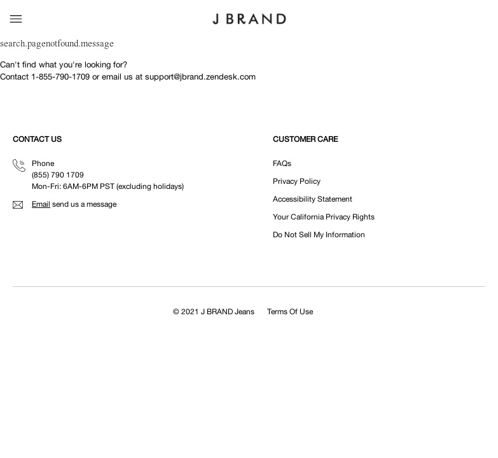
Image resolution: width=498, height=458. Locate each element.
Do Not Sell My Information (319, 234)
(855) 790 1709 (58, 174)
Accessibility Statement (312, 199)
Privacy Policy (297, 181)
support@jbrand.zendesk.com (200, 76)
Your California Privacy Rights (324, 216)
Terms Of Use (290, 311)
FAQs (282, 163)
